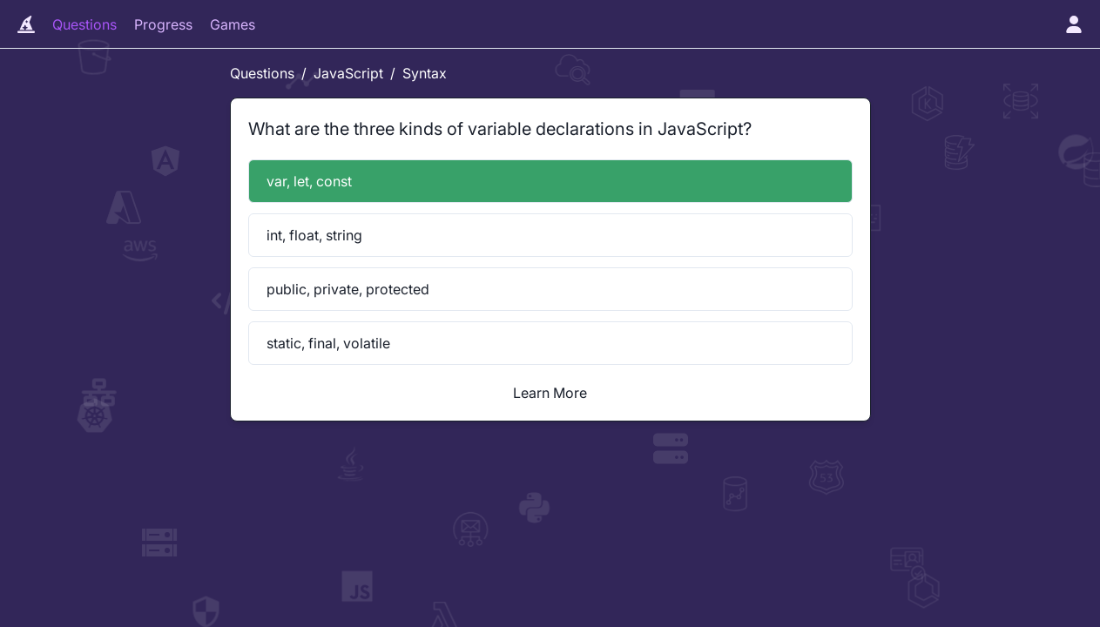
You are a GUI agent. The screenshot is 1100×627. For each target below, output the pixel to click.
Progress (163, 24)
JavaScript (348, 73)
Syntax (424, 73)
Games (232, 24)
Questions (84, 24)
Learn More (550, 392)
